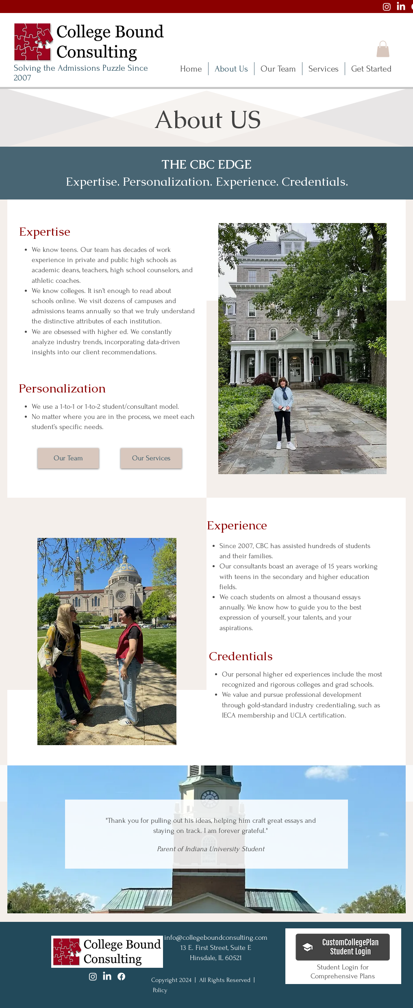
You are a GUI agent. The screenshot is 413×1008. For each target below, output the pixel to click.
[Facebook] (121, 976)
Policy (160, 990)
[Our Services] (151, 458)
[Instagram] (387, 7)
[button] (383, 49)
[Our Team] (68, 458)
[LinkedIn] (401, 7)
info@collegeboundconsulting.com (215, 937)
